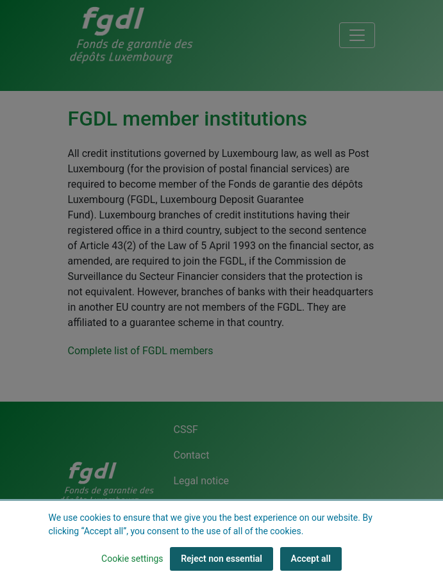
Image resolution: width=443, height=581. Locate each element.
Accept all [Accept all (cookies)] (311, 558)
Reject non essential (221, 558)
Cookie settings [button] (132, 558)
